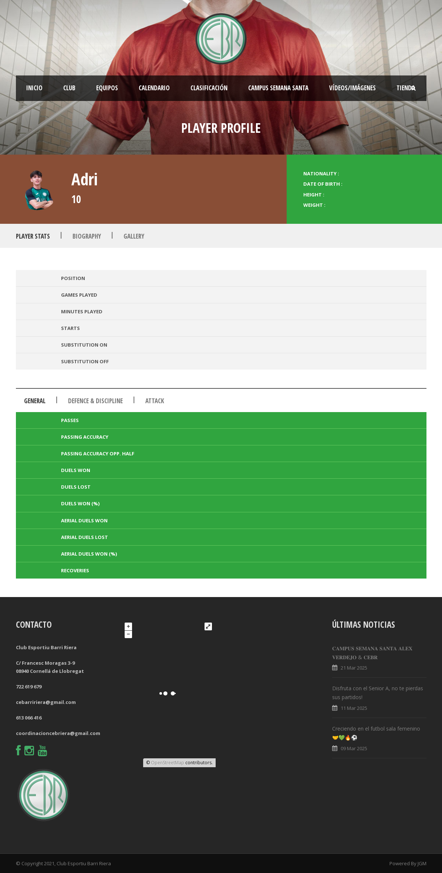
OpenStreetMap (167, 762)
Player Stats (33, 236)
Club (69, 88)
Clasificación (208, 88)
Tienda (406, 88)
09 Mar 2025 (354, 748)
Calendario (154, 88)
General (34, 401)
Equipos (107, 88)
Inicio (34, 88)
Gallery (134, 236)
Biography (86, 236)
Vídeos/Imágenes (352, 88)
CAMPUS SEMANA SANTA (278, 88)
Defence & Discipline (95, 401)
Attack (154, 401)
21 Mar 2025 (354, 667)
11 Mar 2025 (354, 708)
